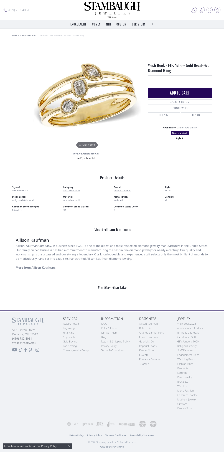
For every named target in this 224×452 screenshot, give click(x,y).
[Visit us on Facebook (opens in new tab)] (25, 350)
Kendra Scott (146, 350)
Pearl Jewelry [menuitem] (184, 377)
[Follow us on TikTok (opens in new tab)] (20, 350)
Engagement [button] (78, 24)
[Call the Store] (22, 339)
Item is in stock (179, 133)
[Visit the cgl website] (153, 424)
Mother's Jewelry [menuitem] (186, 399)
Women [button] (96, 24)
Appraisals (69, 337)
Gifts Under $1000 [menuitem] (188, 341)
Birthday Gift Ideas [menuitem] (188, 332)
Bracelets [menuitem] (182, 381)
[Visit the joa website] (111, 424)
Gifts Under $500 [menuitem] (187, 337)
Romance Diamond (150, 359)
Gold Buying (70, 341)
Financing (68, 332)
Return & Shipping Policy (115, 341)
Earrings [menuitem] (182, 372)
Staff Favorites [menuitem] (185, 350)
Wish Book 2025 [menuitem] (186, 323)
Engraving (69, 328)
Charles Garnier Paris (151, 332)
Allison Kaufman (122, 190)
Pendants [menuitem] (182, 368)
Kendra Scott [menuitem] (184, 408)
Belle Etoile (145, 328)
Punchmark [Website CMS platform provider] (118, 447)
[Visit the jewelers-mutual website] (127, 424)
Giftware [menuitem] (182, 404)
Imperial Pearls (148, 346)
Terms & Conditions (112, 350)
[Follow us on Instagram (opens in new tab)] (37, 350)
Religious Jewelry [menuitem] (187, 346)
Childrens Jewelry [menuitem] (187, 395)
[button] (194, 10)
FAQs (104, 323)
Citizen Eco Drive (149, 337)
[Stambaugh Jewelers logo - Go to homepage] (112, 10)
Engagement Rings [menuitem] (188, 355)
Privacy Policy (109, 346)
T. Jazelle (144, 363)
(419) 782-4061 (86, 158)
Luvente (144, 355)
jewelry (15, 35)
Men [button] (108, 24)
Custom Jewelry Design (76, 350)
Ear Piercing (70, 346)
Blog (103, 337)
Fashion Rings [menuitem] (185, 363)
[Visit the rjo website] (99, 424)
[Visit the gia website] (73, 424)
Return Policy (76, 435)
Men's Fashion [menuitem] (185, 390)
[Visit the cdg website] (142, 424)
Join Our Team (109, 332)
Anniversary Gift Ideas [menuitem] (190, 328)
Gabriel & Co (146, 341)
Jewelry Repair (71, 323)
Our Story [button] (139, 24)
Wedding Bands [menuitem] (186, 359)
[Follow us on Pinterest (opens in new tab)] (30, 350)
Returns (196, 114)
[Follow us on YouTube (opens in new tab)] (14, 350)
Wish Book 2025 (29, 35)
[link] (16, 10)
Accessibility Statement (141, 435)
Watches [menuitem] (182, 386)
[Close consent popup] (69, 446)
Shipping (163, 114)
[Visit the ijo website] (87, 424)
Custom (121, 24)
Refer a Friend (109, 328)
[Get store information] (24, 343)
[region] (87, 95)
